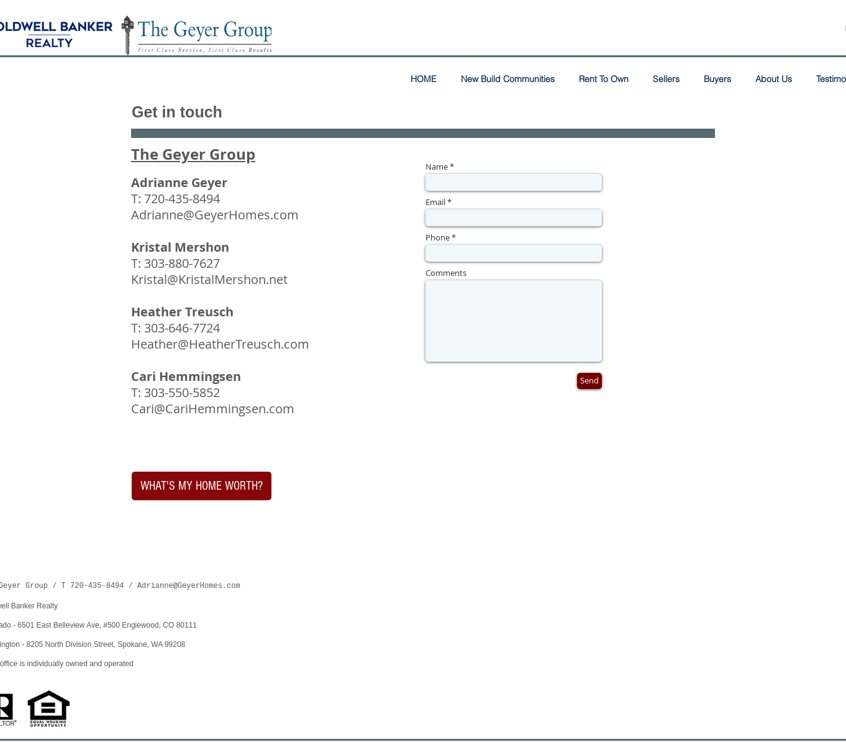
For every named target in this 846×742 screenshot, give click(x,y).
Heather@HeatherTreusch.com (220, 344)
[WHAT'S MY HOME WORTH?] (201, 486)
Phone (437, 238)
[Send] (589, 381)
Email (435, 202)
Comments (445, 273)
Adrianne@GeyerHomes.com (215, 214)
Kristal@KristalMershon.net (209, 279)
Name (436, 167)
